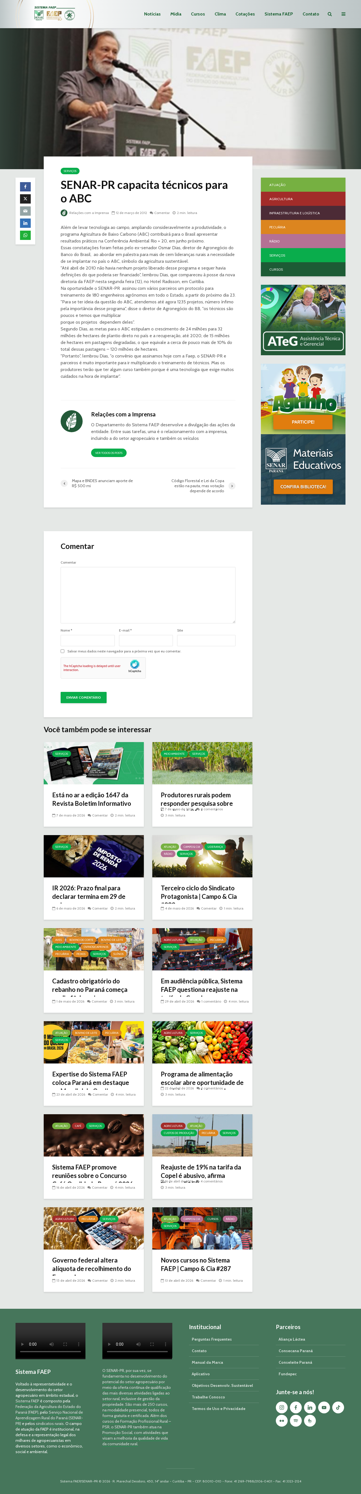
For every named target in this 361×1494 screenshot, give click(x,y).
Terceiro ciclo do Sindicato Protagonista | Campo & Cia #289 (199, 896)
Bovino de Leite (112, 940)
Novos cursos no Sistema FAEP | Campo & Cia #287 (196, 1264)
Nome (66, 630)
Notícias (152, 14)
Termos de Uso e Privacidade (218, 1408)
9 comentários (212, 809)
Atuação (170, 847)
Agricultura (173, 940)
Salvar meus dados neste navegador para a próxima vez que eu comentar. (124, 651)
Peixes (80, 954)
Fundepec (288, 1373)
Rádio (168, 854)
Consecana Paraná (296, 1350)
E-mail (125, 630)
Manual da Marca (207, 1362)
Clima (220, 14)
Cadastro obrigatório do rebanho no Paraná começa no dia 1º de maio (89, 989)
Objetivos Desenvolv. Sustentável (222, 1385)
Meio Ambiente (174, 754)
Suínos (118, 954)
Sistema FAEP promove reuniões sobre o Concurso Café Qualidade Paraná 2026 (92, 1175)
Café (78, 1126)
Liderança (215, 847)
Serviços (70, 171)
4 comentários (212, 1181)
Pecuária (62, 954)
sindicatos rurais (50, 1423)
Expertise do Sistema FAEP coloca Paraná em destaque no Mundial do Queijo (90, 1082)
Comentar (162, 213)
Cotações (245, 14)
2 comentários (212, 1088)
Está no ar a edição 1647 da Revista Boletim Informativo (91, 799)
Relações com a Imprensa (85, 213)
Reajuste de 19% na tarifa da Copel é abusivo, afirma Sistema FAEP (201, 1175)
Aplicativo (201, 1373)
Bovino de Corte (81, 940)
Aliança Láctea (292, 1339)
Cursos (198, 14)
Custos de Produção (179, 1133)
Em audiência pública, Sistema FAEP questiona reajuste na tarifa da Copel (202, 989)
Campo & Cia (192, 847)
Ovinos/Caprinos (96, 947)
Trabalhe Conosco (208, 1397)
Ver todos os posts (108, 453)
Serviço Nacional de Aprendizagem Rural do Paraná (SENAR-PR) (49, 1418)
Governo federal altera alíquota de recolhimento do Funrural (91, 1268)
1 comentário (211, 1001)
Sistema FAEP (279, 14)
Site (180, 630)
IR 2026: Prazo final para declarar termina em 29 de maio (89, 896)
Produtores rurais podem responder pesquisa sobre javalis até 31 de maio (197, 803)
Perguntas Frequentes (212, 1339)
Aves (58, 940)
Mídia (175, 14)
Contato (311, 14)
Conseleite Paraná (295, 1362)
